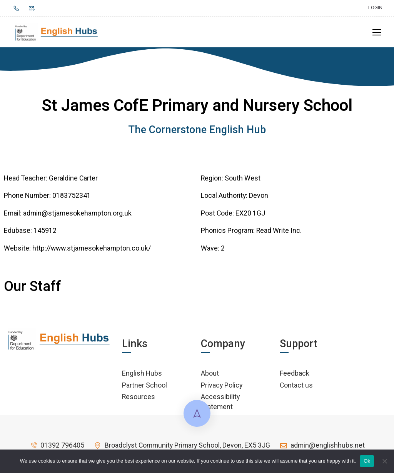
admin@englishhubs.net (322, 448)
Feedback (294, 376)
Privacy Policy (221, 387)
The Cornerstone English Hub (197, 132)
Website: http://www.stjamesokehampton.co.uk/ (77, 250)
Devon (258, 198)
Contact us (296, 387)
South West (242, 180)
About (210, 376)
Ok (367, 461)
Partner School (144, 387)
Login (375, 7)
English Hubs (142, 376)
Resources (138, 399)
